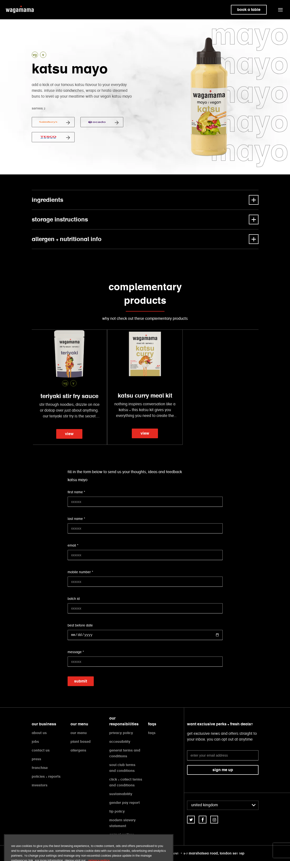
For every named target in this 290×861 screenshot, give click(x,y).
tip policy (117, 811)
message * (76, 652)
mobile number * (80, 572)
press (36, 759)
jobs (35, 742)
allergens (78, 750)
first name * (76, 492)
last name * (76, 519)
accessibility (119, 742)
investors (39, 785)
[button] (280, 10)
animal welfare (121, 835)
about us (39, 733)
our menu (79, 733)
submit (80, 681)
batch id (74, 599)
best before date (80, 625)
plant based (81, 742)
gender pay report (124, 803)
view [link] (69, 433)
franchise (40, 768)
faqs (152, 733)
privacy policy (121, 733)
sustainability (120, 794)
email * (73, 545)
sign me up (222, 769)
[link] (191, 819)
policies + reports (46, 776)
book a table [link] (248, 9)
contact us (41, 750)
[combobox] (223, 805)
